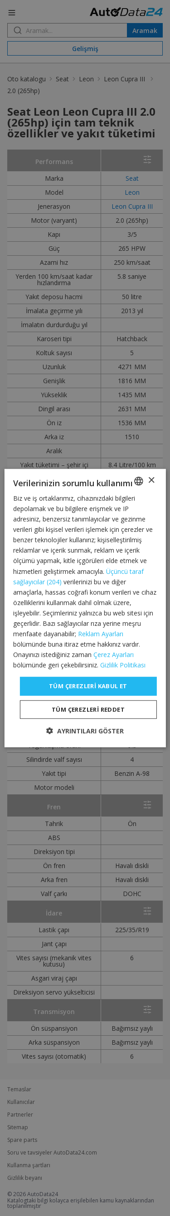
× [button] (151, 480)
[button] (85, 731)
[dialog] (84, 608)
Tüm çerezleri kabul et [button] (88, 686)
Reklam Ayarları (100, 633)
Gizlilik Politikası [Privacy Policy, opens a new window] (123, 665)
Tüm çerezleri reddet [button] (88, 709)
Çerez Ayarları (113, 654)
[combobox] (138, 480)
